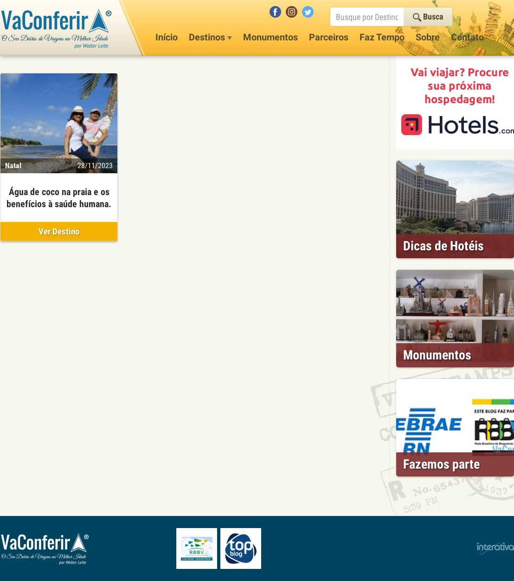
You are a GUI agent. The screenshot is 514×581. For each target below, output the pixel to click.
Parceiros (328, 37)
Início (166, 37)
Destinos (210, 37)
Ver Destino (59, 231)
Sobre (428, 37)
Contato (467, 37)
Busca (428, 16)
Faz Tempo (382, 37)
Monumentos (270, 37)
